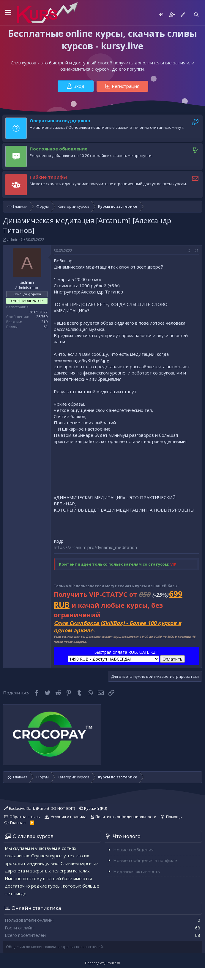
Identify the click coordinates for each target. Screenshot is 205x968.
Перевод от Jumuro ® (102, 963)
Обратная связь (25, 816)
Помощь (174, 816)
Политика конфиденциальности (125, 816)
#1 (196, 250)
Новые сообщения (133, 850)
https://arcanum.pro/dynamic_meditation (95, 547)
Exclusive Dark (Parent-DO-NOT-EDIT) (39, 808)
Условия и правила (68, 816)
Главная (18, 822)
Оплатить (172, 659)
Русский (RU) (93, 808)
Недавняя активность (136, 871)
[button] (8, 12)
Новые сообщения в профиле (145, 860)
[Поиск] (196, 14)
